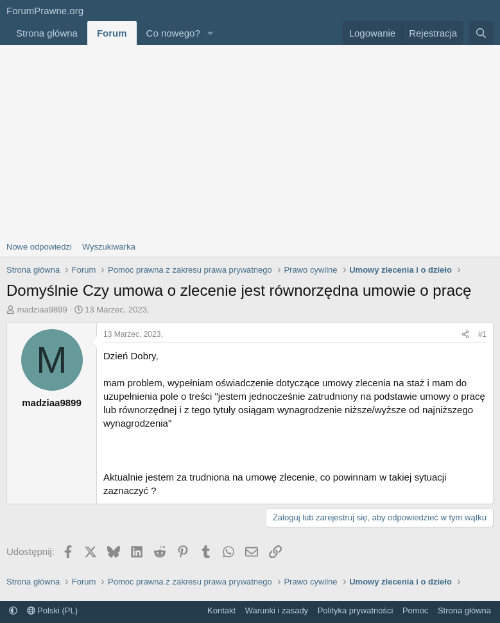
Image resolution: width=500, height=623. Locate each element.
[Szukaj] (481, 33)
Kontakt (221, 610)
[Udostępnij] (465, 334)
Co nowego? (173, 33)
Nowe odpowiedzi (39, 247)
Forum (112, 33)
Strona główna (47, 33)
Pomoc (415, 610)
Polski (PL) (52, 610)
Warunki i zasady (277, 610)
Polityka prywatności (355, 610)
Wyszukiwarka (108, 247)
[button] (211, 33)
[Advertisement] (250, 141)
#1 (482, 334)
